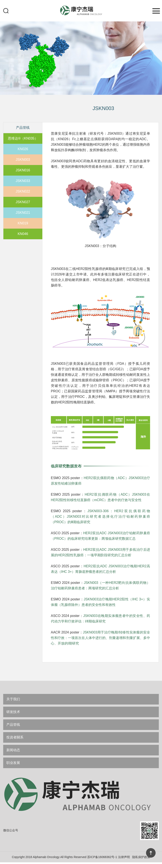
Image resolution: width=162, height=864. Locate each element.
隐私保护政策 (141, 858)
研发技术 (13, 712)
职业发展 (13, 763)
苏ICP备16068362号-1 (102, 858)
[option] (81, 57)
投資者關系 (14, 737)
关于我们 (13, 699)
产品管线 (13, 724)
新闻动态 (13, 750)
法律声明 (124, 858)
